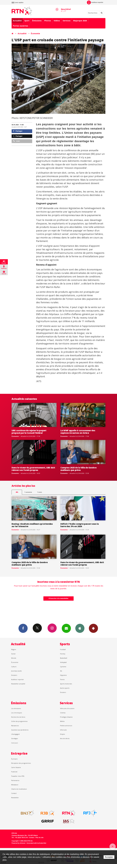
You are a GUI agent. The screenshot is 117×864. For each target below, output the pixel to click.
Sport (26, 20)
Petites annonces (66, 725)
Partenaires (15, 780)
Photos (47, 20)
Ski (61, 671)
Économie (35, 33)
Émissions (37, 20)
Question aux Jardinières (19, 730)
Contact (14, 793)
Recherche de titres (18, 717)
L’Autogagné (15, 734)
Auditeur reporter (17, 679)
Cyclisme (63, 666)
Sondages (14, 738)
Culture (13, 666)
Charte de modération (19, 789)
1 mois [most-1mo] (39, 492)
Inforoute (63, 730)
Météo (62, 721)
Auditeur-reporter (95, 2)
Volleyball (63, 662)
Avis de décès (64, 738)
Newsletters (66, 628)
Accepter (109, 857)
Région (13, 649)
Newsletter (15, 797)
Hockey (62, 654)
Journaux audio (16, 671)
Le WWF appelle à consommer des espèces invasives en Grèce (77, 431)
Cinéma (62, 713)
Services (66, 20)
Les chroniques (16, 713)
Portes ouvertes (20, 26)
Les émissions (16, 708)
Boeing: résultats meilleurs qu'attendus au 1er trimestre (32, 525)
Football (63, 649)
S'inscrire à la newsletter (58, 598)
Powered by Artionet (18, 843)
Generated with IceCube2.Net (36, 843)
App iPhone (79, 628)
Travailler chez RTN (17, 776)
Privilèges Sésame (66, 717)
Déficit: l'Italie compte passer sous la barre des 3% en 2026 (79, 525)
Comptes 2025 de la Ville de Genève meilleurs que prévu (78, 468)
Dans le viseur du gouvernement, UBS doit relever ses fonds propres (33, 468)
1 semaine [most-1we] (28, 492)
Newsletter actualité (18, 684)
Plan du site (39, 837)
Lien (16, 141)
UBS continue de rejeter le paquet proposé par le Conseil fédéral (29, 431)
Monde (13, 658)
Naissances (15, 725)
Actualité (17, 20)
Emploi (62, 734)
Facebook (23, 628)
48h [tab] (17, 492)
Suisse (13, 654)
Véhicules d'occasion (67, 708)
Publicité (14, 772)
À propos (14, 759)
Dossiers (14, 675)
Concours (14, 743)
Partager (17, 131)
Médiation (14, 785)
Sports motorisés (66, 684)
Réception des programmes (21, 763)
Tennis (62, 679)
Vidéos (57, 20)
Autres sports (64, 688)
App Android (93, 628)
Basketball (63, 658)
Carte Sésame (16, 767)
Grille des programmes (19, 721)
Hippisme (63, 675)
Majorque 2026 (80, 20)
